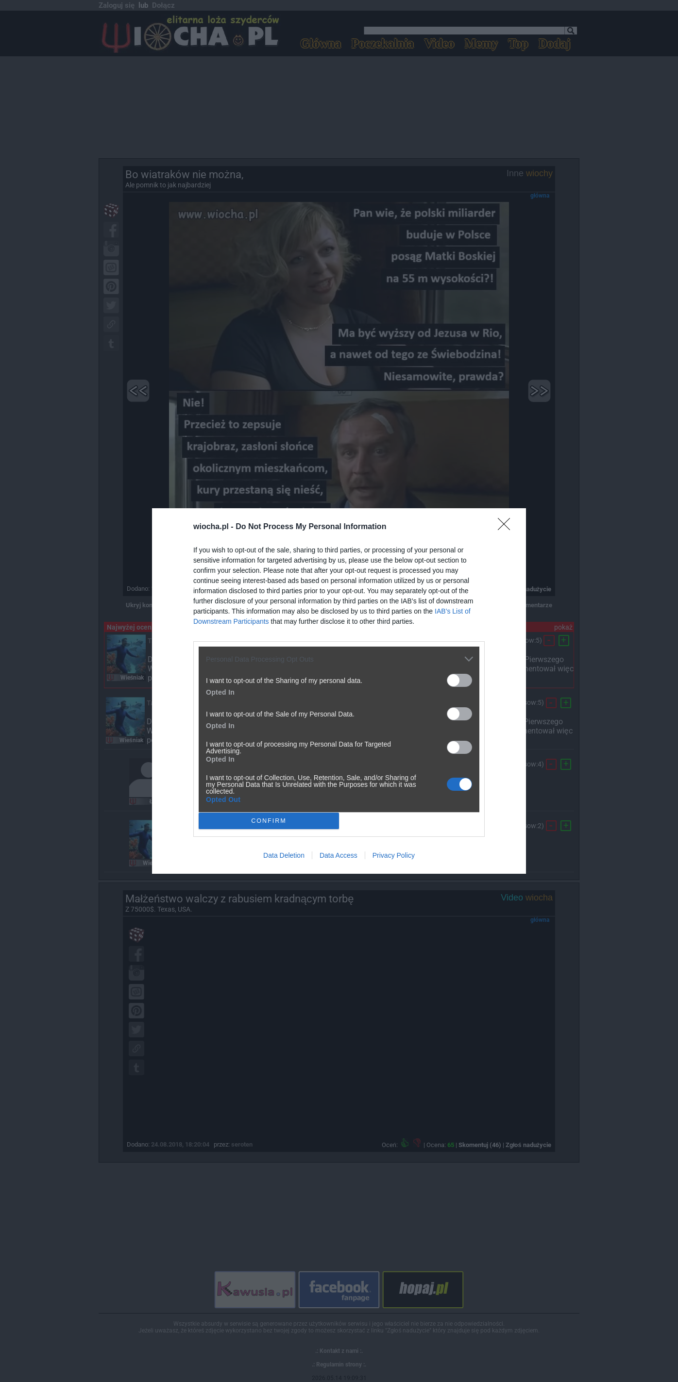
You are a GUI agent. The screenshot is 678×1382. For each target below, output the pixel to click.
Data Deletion (284, 855)
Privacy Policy (394, 855)
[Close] (507, 527)
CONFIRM (269, 821)
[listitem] (339, 659)
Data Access (338, 855)
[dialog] (339, 691)
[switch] (459, 680)
